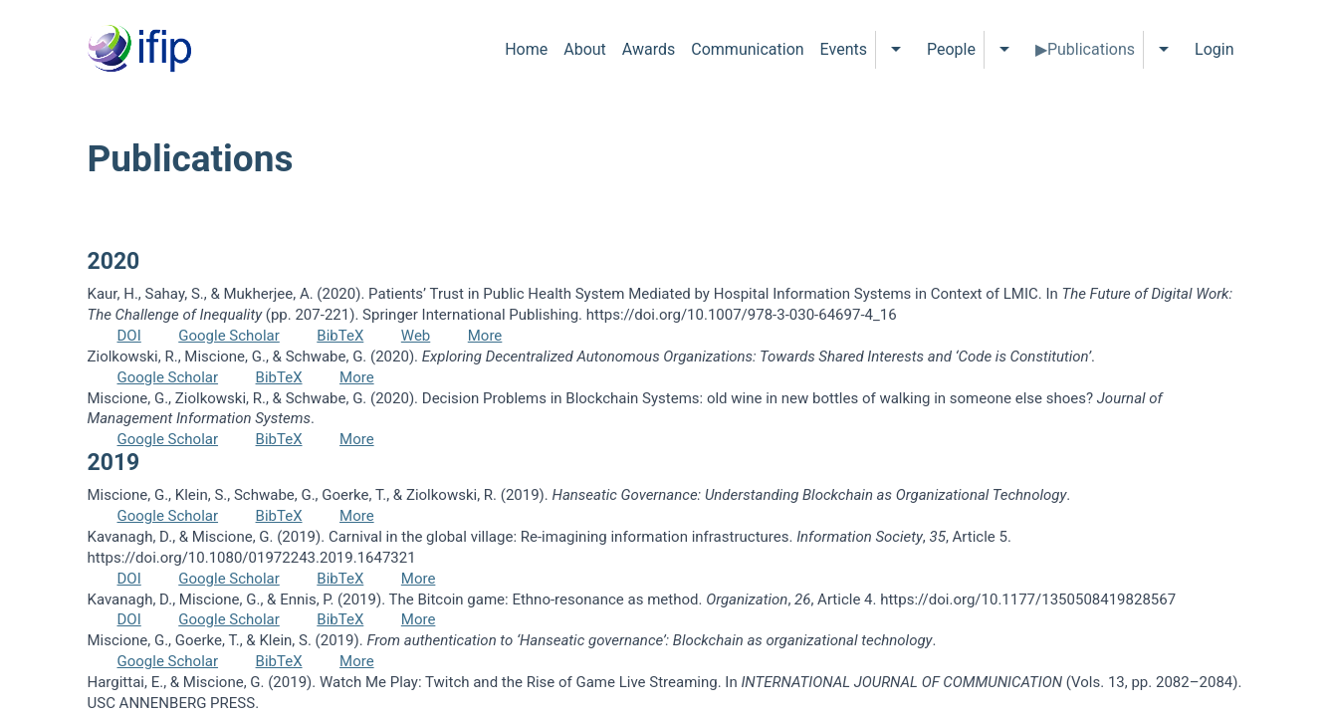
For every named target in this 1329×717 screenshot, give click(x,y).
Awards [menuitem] (648, 49)
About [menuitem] (584, 49)
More (485, 336)
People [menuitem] (951, 49)
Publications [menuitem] (1091, 49)
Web (415, 336)
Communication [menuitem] (747, 49)
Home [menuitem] (526, 49)
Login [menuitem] (1214, 49)
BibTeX (340, 336)
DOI (129, 336)
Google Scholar (229, 336)
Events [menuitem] (843, 49)
